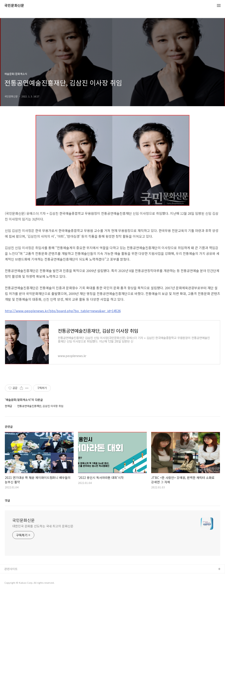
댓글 (7, 584)
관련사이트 (11, 652)
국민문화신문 (14, 5)
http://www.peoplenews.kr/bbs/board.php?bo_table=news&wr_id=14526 (63, 310)
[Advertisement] (112, 418)
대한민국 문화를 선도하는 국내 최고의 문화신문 (42, 609)
